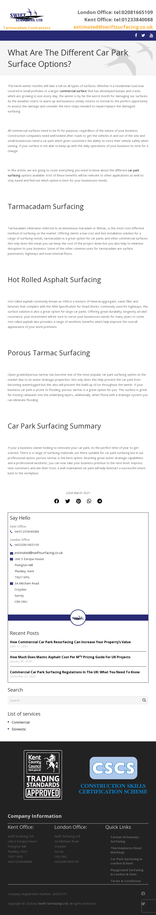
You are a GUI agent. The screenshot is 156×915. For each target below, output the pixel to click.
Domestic (19, 729)
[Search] (78, 700)
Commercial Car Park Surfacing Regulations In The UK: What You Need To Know (75, 672)
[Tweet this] (67, 501)
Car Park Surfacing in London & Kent (126, 861)
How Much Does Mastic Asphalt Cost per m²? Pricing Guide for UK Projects (70, 657)
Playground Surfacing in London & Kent (126, 872)
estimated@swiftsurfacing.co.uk (113, 26)
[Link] (26, 15)
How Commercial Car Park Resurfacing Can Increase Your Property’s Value (71, 642)
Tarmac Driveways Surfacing (124, 839)
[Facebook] (143, 894)
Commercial (21, 722)
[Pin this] (78, 501)
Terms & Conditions (125, 881)
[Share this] (56, 501)
